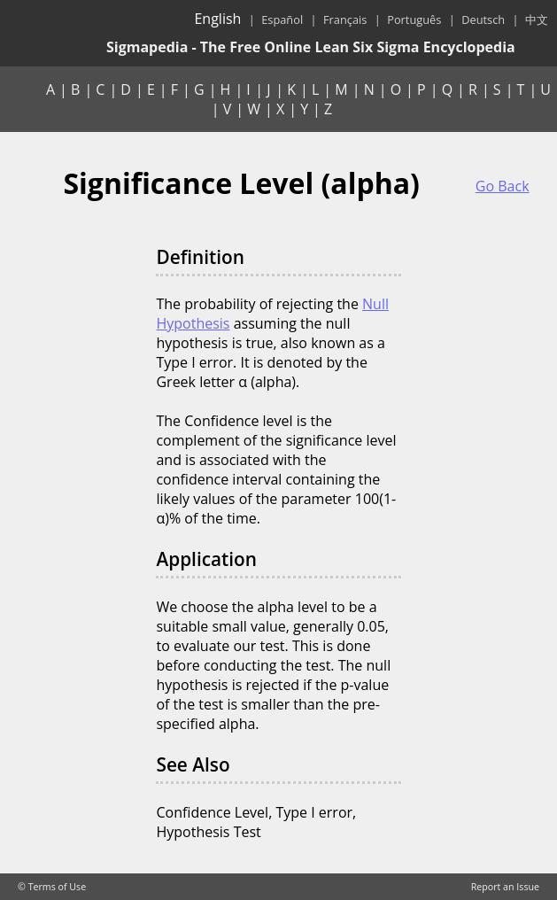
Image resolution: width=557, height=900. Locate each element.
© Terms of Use (52, 887)
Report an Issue (505, 887)
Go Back (503, 186)
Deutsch (483, 19)
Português (414, 19)
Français (345, 19)
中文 (536, 19)
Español (282, 19)
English (217, 18)
